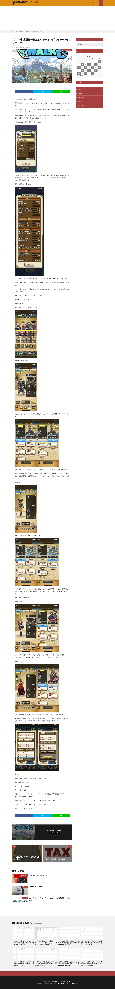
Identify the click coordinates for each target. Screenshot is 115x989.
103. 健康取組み (21, 47)
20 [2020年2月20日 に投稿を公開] (89, 70)
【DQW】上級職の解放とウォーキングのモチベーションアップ (38, 31)
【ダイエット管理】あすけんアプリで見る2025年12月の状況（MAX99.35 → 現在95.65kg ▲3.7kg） (23, 963)
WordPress (75, 983)
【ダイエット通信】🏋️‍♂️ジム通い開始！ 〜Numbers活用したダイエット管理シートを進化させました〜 (46, 942)
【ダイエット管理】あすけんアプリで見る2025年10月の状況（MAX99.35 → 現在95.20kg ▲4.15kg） (69, 963)
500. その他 (80, 106)
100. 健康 (21, 31)
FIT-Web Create (60, 983)
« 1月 (78, 75)
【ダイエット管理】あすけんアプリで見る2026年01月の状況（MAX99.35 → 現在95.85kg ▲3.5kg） (91, 942)
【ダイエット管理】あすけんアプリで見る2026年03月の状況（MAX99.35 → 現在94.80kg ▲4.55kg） (23, 942)
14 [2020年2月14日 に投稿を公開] (92, 67)
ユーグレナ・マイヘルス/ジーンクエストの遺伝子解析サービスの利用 (50, 899)
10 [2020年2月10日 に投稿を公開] (79, 67)
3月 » (81, 75)
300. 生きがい (24, 875)
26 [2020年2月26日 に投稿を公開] (85, 73)
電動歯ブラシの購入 (35, 887)
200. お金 (80, 89)
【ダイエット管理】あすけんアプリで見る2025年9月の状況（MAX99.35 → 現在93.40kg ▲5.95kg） (91, 963)
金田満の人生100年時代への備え (25, 3)
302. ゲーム (27, 47)
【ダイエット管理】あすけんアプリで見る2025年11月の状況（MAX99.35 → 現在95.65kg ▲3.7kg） (46, 963)
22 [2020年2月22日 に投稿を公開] (95, 70)
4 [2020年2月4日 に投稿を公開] (82, 64)
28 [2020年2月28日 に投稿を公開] (92, 73)
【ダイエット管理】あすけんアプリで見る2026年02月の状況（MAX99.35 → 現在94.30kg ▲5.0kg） (69, 942)
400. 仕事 (80, 101)
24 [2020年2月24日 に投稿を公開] (79, 73)
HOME (15, 31)
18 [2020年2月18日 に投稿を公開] (82, 70)
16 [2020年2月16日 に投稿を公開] (99, 67)
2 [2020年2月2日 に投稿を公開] (99, 61)
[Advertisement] (57, 17)
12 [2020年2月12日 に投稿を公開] (85, 67)
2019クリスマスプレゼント (38, 875)
